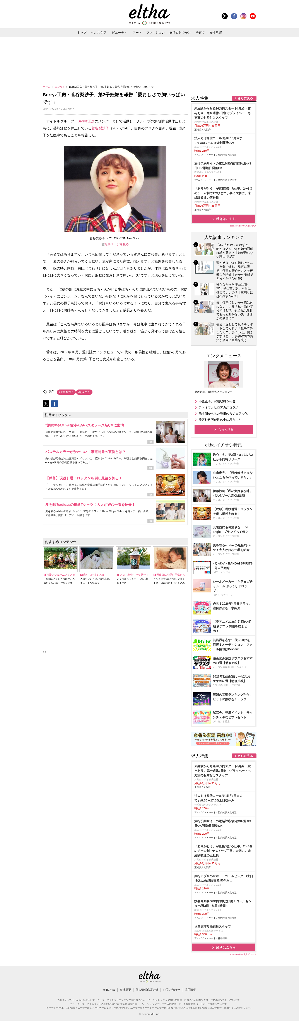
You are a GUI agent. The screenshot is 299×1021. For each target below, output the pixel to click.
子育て (200, 32)
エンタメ (60, 86)
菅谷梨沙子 (100, 128)
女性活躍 (216, 32)
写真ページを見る (116, 244)
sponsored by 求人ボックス (243, 226)
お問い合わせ (171, 989)
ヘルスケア (98, 32)
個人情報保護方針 (147, 989)
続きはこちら (226, 219)
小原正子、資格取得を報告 (217, 401)
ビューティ (119, 32)
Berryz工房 (86, 121)
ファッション (155, 32)
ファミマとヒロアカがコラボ (218, 407)
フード (137, 32)
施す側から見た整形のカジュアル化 (223, 413)
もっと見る (225, 429)
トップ (81, 32)
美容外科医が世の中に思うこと (220, 419)
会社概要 (125, 989)
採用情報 (190, 989)
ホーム (47, 86)
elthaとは (109, 989)
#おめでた (84, 392)
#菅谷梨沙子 (66, 392)
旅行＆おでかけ (180, 32)
